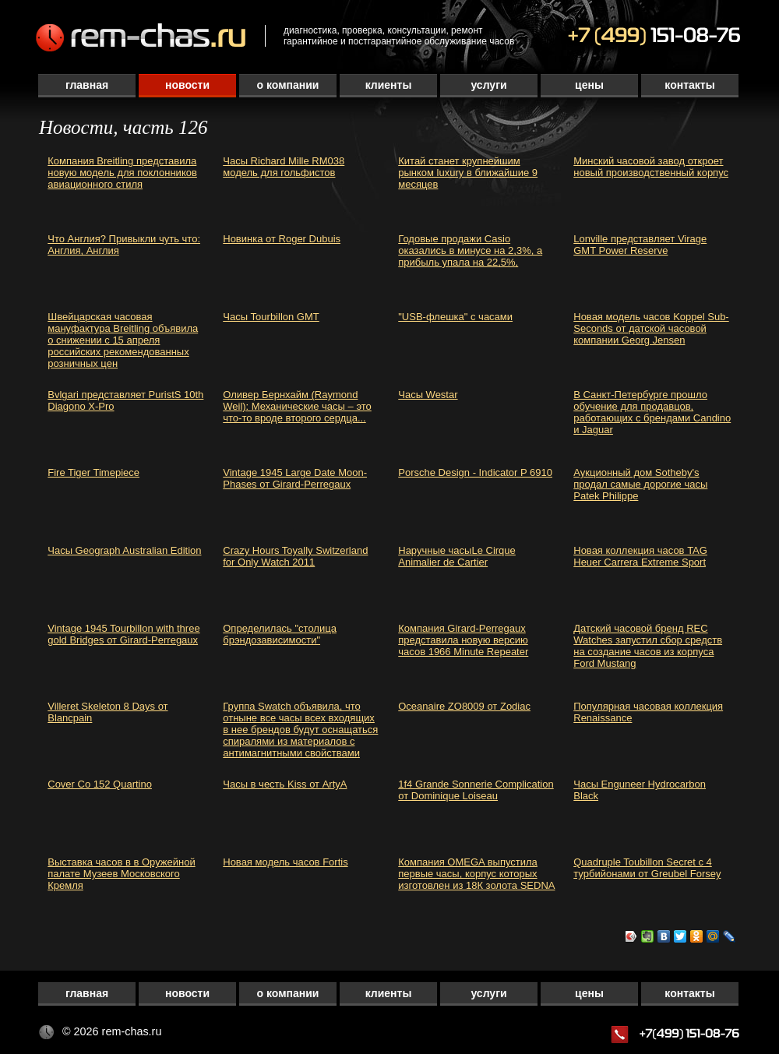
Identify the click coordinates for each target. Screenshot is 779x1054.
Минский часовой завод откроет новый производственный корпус (650, 166)
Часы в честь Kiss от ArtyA (285, 784)
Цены (589, 85)
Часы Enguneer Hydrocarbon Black (639, 790)
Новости (187, 85)
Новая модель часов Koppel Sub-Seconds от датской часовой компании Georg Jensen (650, 328)
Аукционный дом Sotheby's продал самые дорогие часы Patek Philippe (640, 484)
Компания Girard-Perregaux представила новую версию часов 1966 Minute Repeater (463, 639)
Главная (86, 85)
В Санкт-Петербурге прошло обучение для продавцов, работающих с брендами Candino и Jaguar (652, 412)
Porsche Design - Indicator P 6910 (475, 472)
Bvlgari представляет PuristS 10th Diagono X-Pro (125, 400)
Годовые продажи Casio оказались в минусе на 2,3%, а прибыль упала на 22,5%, (470, 250)
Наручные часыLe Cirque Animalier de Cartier (457, 556)
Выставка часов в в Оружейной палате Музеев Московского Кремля (121, 873)
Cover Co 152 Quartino (100, 784)
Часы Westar (427, 394)
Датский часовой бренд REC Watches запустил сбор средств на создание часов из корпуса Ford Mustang (647, 645)
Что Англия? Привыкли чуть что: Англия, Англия (124, 244)
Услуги (488, 85)
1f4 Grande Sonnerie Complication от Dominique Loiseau (475, 790)
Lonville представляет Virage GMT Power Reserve (640, 244)
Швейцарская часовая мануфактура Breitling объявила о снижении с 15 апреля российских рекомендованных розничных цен (123, 340)
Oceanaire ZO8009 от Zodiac (464, 706)
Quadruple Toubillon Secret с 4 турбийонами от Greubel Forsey (647, 868)
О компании (288, 85)
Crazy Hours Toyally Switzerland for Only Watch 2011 (295, 556)
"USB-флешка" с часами (455, 317)
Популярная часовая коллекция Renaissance (648, 712)
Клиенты (388, 85)
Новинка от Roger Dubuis (281, 239)
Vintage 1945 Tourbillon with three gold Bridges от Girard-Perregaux (123, 634)
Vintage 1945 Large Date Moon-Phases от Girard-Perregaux (295, 478)
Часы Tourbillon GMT (271, 317)
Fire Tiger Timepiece (93, 472)
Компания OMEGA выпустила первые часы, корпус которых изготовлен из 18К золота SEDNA (476, 873)
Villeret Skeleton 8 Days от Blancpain (107, 712)
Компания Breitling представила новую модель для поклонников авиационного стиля (122, 172)
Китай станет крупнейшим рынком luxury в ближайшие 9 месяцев (468, 172)
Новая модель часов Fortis (285, 862)
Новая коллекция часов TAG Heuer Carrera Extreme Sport (640, 556)
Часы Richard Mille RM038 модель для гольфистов (283, 166)
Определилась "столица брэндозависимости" (280, 634)
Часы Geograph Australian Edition (124, 550)
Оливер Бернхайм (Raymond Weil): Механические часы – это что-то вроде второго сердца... (297, 406)
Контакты (689, 85)
